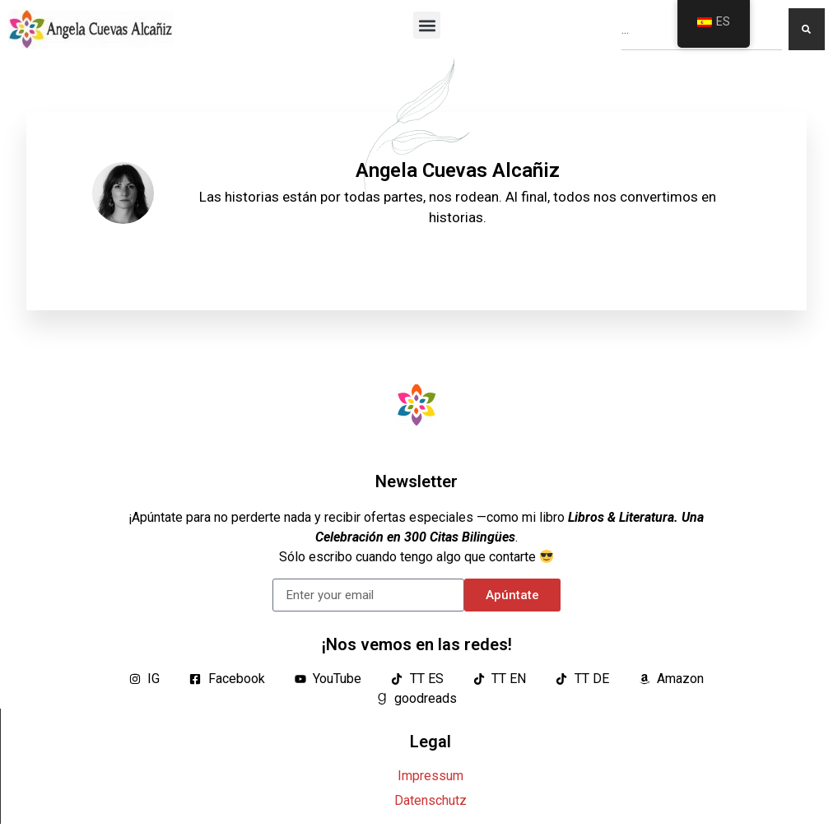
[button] (426, 25)
